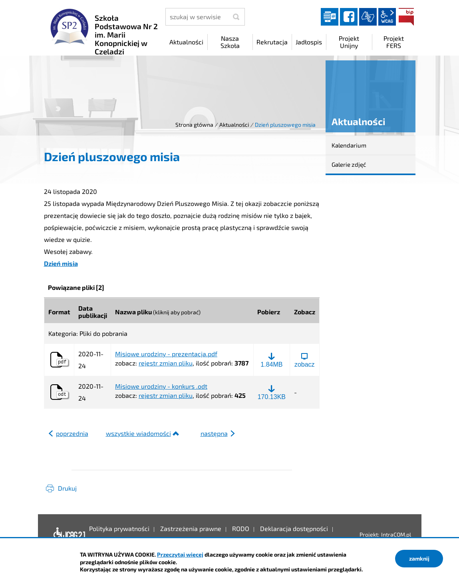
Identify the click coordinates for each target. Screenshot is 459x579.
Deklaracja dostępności (67, 534)
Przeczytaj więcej (180, 554)
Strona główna (194, 124)
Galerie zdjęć (349, 164)
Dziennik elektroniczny (329, 17)
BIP (406, 17)
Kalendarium (349, 145)
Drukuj (67, 488)
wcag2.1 (387, 17)
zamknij (419, 558)
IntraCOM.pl (396, 534)
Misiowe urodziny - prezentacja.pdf (166, 353)
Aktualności (234, 124)
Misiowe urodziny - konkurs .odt (161, 386)
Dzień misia (61, 263)
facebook (349, 17)
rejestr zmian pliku (166, 363)
